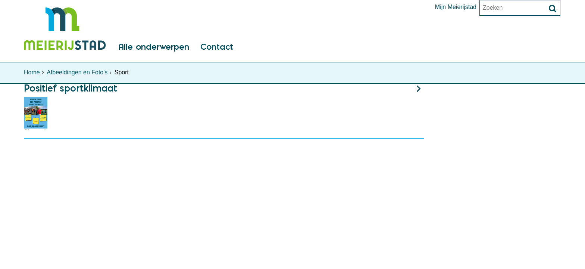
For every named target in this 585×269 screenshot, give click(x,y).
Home (32, 72)
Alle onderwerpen (153, 47)
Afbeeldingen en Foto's (77, 72)
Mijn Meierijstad (455, 7)
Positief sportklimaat (70, 88)
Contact (216, 47)
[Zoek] (552, 8)
